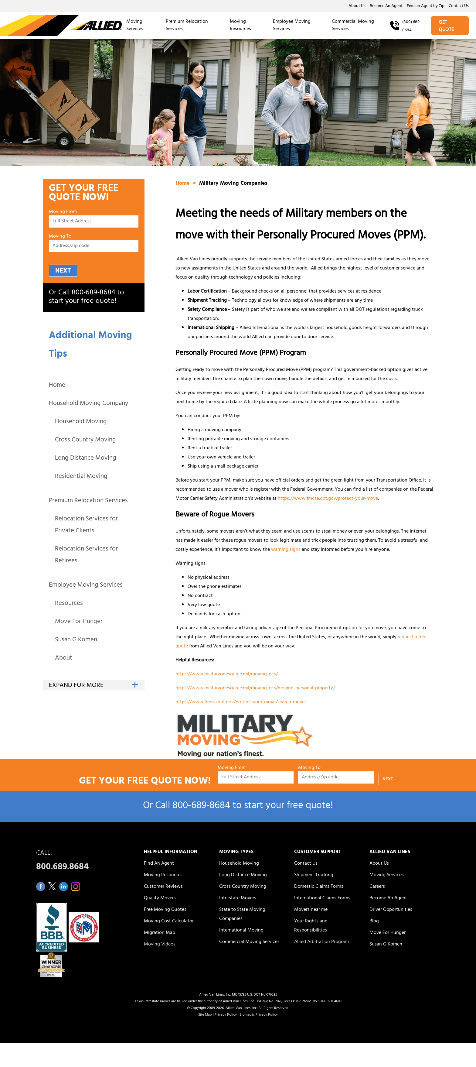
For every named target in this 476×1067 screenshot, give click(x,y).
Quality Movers (160, 898)
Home (57, 386)
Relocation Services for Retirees (86, 555)
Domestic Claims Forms (318, 886)
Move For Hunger (79, 622)
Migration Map (159, 933)
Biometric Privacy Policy (259, 1015)
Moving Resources (240, 25)
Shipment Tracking (313, 875)
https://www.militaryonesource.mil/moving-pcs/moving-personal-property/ (255, 688)
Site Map (205, 1015)
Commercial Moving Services (353, 25)
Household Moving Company (88, 404)
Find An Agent (159, 863)
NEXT (63, 271)
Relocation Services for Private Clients (86, 525)
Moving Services (134, 25)
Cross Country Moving (85, 440)
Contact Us (459, 6)
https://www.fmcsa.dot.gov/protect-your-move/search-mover (240, 702)
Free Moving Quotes (165, 909)
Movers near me (311, 909)
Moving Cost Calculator (169, 921)
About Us (356, 6)
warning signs (286, 549)
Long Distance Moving (85, 459)
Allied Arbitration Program (321, 942)
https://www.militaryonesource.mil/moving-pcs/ (226, 674)
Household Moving (81, 422)
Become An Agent (386, 6)
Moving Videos (159, 944)
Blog (374, 921)
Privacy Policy (226, 1015)
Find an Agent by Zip (425, 6)
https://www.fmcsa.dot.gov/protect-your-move (328, 498)
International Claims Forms (322, 898)
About (63, 658)
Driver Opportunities (390, 909)
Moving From (63, 212)
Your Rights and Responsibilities (311, 926)
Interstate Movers (237, 898)
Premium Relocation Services (187, 25)
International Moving (241, 930)
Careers (377, 886)
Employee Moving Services (292, 25)
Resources (69, 604)
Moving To (60, 237)
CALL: (83, 862)
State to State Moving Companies (242, 914)
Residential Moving (81, 477)
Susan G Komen (76, 640)
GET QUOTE (446, 26)
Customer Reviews (163, 886)
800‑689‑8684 (94, 293)
